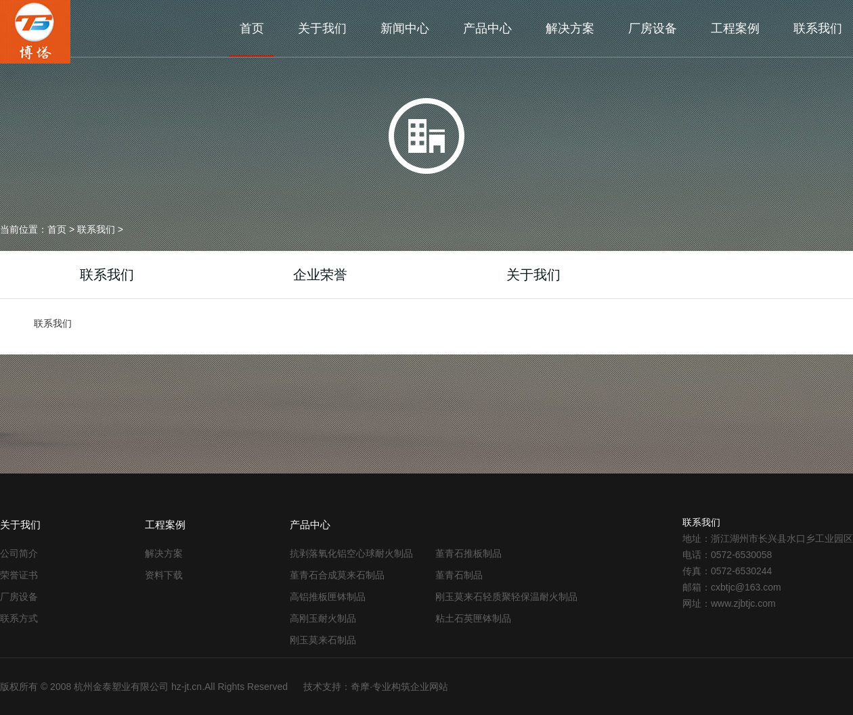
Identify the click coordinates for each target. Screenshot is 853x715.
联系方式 (19, 618)
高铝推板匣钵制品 (328, 596)
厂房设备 (652, 28)
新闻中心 (404, 28)
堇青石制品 (459, 575)
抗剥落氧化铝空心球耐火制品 (351, 553)
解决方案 (570, 28)
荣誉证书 (19, 575)
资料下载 (164, 575)
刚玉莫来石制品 (323, 640)
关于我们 (322, 28)
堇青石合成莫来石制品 (337, 575)
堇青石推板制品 (468, 553)
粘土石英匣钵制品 (473, 618)
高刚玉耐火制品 (323, 618)
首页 (252, 28)
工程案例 (735, 28)
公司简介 (19, 553)
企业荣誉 (320, 274)
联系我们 (817, 28)
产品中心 (487, 28)
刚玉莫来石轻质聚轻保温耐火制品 (506, 596)
